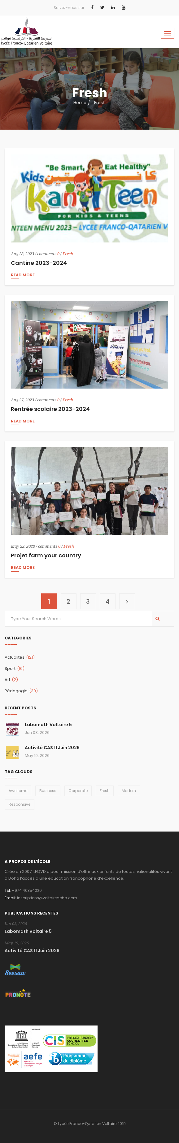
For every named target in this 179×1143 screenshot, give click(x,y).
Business (47, 790)
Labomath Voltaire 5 (48, 724)
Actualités (20, 657)
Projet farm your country (46, 555)
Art (11, 680)
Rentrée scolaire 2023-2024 (50, 409)
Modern (129, 790)
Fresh (68, 253)
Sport (14, 668)
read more (23, 275)
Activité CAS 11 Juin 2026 (52, 747)
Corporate (78, 790)
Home (79, 102)
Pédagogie (21, 691)
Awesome (18, 790)
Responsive (19, 804)
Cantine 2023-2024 (39, 263)
